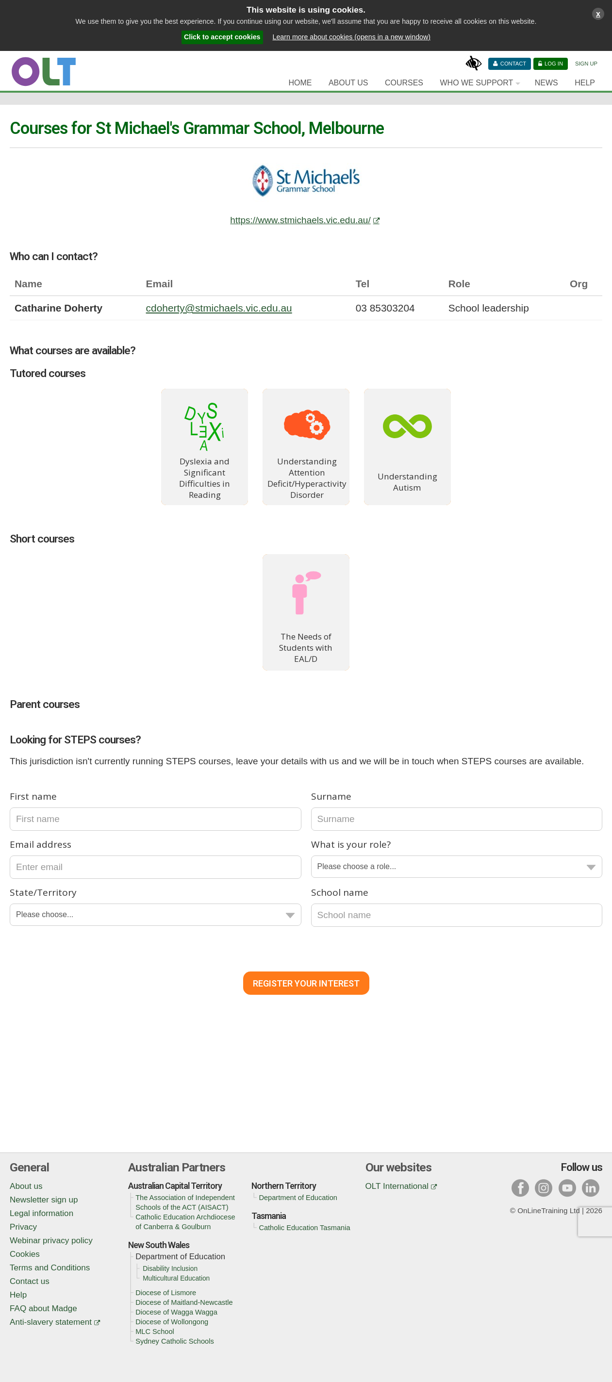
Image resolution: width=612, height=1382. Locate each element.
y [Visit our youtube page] (567, 1188)
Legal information (41, 1213)
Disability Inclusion (170, 1268)
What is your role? (351, 844)
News (546, 83)
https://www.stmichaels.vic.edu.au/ (300, 220)
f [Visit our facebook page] (520, 1188)
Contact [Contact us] (513, 63)
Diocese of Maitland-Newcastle (184, 1302)
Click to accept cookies (222, 37)
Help (585, 83)
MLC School (154, 1331)
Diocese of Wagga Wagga (176, 1312)
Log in (554, 63)
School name (339, 892)
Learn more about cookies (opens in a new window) (352, 37)
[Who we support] (478, 83)
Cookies (25, 1254)
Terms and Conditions (50, 1267)
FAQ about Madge (43, 1308)
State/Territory (43, 892)
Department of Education (298, 1197)
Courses (404, 83)
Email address (40, 844)
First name (33, 796)
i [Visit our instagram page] (544, 1188)
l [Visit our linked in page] (590, 1188)
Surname (331, 796)
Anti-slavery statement (51, 1322)
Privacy (23, 1227)
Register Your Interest (306, 983)
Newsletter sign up (44, 1199)
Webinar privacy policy (51, 1240)
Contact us (30, 1281)
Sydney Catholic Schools (174, 1341)
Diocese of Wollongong (171, 1322)
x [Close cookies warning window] (598, 13)
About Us (348, 83)
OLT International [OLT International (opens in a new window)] (397, 1186)
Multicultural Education (176, 1278)
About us (26, 1186)
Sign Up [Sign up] (586, 63)
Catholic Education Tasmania (304, 1228)
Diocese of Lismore (165, 1293)
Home (300, 83)
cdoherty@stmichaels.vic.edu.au (219, 307)
